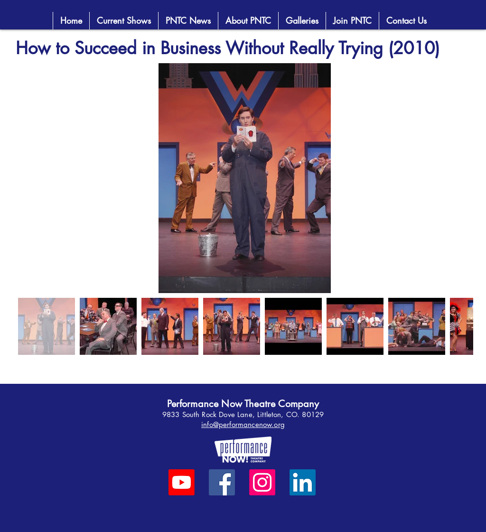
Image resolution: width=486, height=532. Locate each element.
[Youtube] (181, 482)
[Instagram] (262, 482)
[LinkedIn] (303, 482)
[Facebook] (222, 482)
